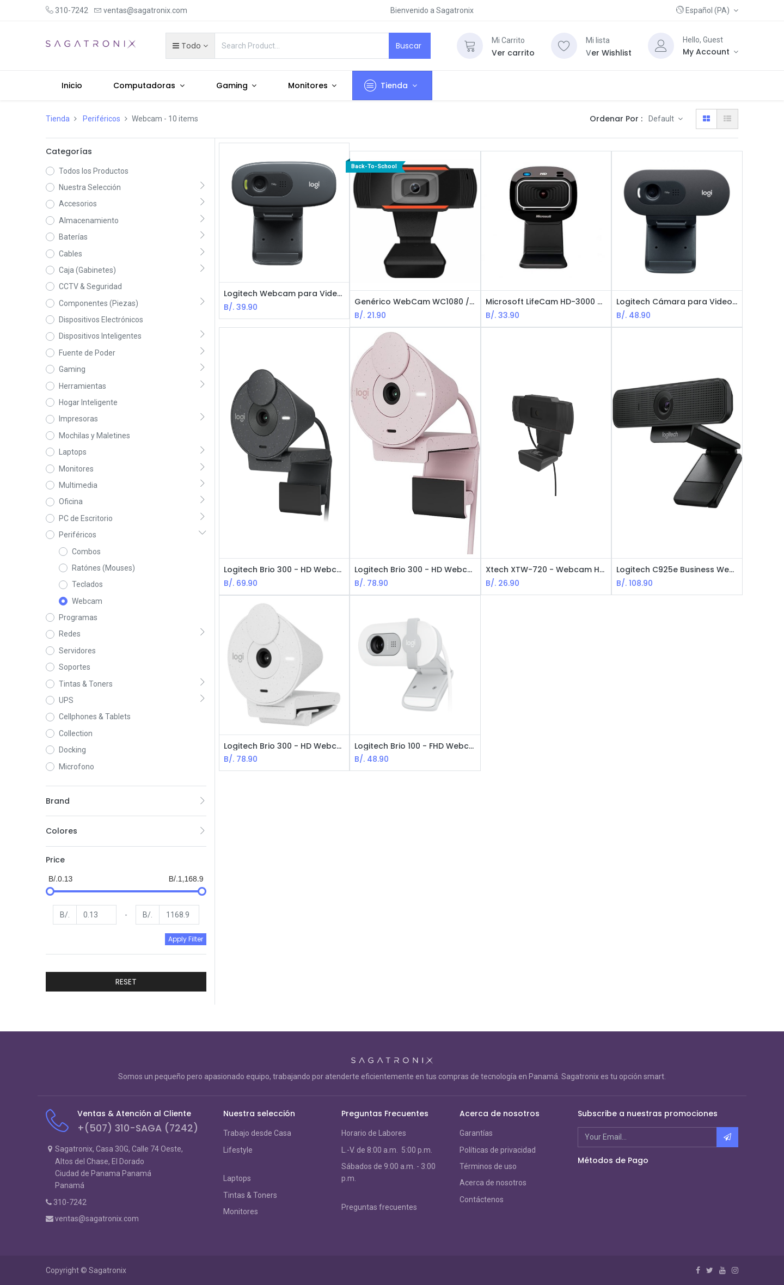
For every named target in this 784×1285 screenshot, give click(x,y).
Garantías (476, 1133)
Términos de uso (488, 1166)
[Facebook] (698, 1270)
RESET (126, 981)
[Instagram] (735, 1270)
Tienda (58, 118)
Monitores (240, 1211)
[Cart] (470, 46)
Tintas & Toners (250, 1195)
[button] (707, 10)
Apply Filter (185, 939)
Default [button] (662, 118)
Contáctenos (482, 1199)
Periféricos (101, 118)
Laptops (237, 1178)
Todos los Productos (93, 171)
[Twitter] (709, 1270)
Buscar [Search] (410, 45)
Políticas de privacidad (498, 1150)
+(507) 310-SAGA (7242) (137, 1128)
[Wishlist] (564, 46)
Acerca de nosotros (493, 1182)
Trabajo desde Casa (257, 1133)
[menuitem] (71, 85)
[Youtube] (722, 1270)
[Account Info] (710, 52)
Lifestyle (238, 1150)
